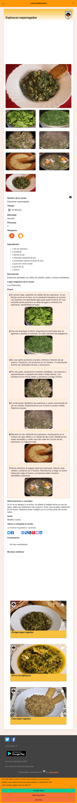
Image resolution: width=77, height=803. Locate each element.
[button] (3, 3)
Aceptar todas (38, 791)
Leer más (38, 800)
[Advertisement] (38, 43)
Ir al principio (11, 745)
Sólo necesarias (38, 795)
